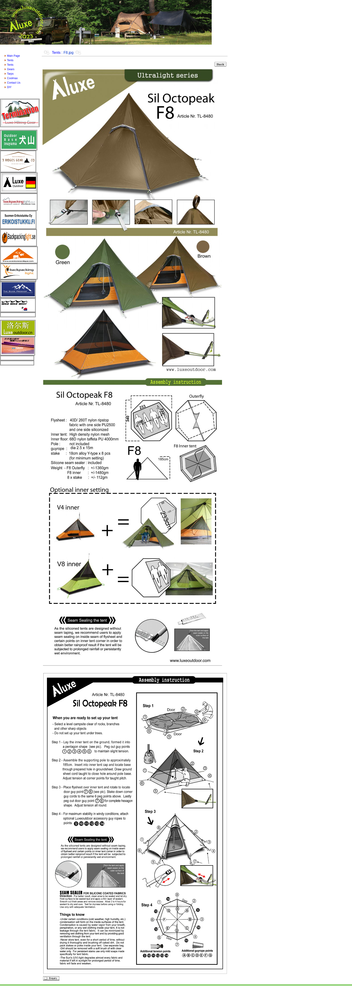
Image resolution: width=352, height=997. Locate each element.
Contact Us (13, 82)
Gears (10, 69)
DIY (9, 87)
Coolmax (12, 78)
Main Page (13, 55)
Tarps (10, 73)
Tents (10, 60)
